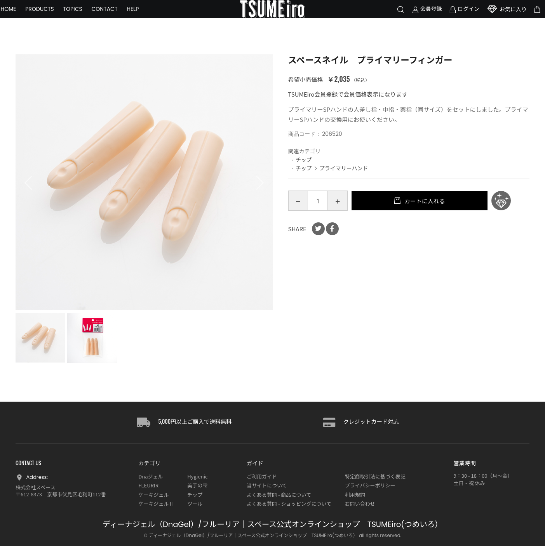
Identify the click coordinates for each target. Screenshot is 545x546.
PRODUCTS (54, 19)
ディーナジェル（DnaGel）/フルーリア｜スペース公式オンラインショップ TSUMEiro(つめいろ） (272, 524)
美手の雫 (197, 485)
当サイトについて (267, 485)
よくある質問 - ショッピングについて (289, 503)
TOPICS (87, 19)
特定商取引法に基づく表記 (375, 476)
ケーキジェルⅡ (156, 503)
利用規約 (355, 494)
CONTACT (119, 19)
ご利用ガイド (262, 476)
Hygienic (197, 476)
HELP (148, 19)
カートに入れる (424, 201)
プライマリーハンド (343, 168)
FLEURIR (148, 485)
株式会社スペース (35, 487)
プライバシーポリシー (370, 485)
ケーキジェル (153, 494)
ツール (194, 503)
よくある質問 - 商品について (279, 494)
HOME (23, 19)
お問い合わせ (360, 503)
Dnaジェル (150, 476)
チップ (304, 159)
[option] (144, 182)
